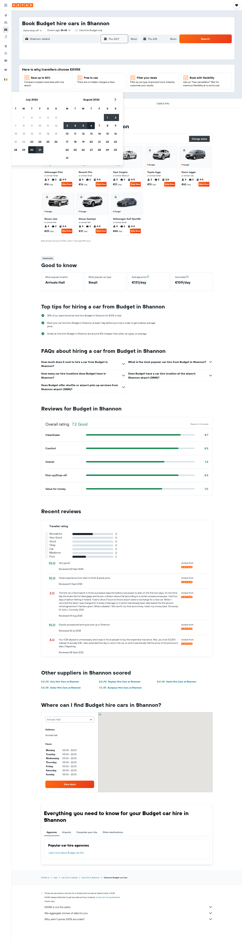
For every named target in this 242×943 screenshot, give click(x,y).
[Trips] (5, 70)
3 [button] (99, 70)
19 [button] (115, 86)
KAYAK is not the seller (129, 907)
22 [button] (83, 94)
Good (52, 541)
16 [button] (91, 86)
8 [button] (83, 78)
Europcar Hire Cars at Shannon (120, 687)
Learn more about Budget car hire (66, 852)
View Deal (67, 184)
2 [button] (91, 70)
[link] (69, 784)
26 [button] (115, 94)
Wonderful (55, 533)
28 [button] (75, 102)
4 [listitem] (81, 179)
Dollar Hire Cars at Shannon (61, 687)
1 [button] (83, 70)
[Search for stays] (5, 22)
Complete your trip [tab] (86, 832)
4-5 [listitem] (62, 179)
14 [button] (75, 86)
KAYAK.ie (45, 877)
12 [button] (115, 78)
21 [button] (75, 94)
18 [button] (107, 86)
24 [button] (99, 94)
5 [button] (115, 70)
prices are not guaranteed (108, 897)
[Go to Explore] (5, 46)
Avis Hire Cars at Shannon (60, 681)
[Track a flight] (5, 53)
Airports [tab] (66, 832)
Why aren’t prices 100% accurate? (129, 919)
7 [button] (75, 78)
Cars (55, 877)
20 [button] (67, 94)
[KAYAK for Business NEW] (5, 60)
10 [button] (99, 78)
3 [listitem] (122, 179)
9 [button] (91, 78)
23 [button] (91, 94)
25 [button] (107, 94)
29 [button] (83, 102)
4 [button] (107, 70)
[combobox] (31, 30)
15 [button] (83, 86)
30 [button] (91, 102)
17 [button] (99, 86)
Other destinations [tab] (113, 832)
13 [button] (67, 86)
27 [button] (67, 102)
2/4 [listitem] (165, 179)
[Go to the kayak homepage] (22, 5)
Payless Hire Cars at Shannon (119, 681)
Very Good (55, 537)
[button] (5, 5)
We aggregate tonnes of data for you (129, 913)
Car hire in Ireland (70, 877)
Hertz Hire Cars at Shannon (176, 681)
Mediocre (55, 552)
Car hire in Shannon (91, 877)
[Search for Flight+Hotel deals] (5, 36)
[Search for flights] (5, 15)
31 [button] (99, 102)
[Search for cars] (5, 29)
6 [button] (67, 78)
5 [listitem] (115, 179)
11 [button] (107, 78)
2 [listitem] (46, 179)
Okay (52, 545)
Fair (51, 549)
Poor (52, 556)
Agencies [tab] (52, 832)
